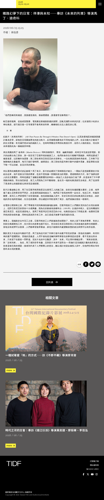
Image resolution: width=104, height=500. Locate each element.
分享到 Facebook (86, 264)
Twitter (88, 474)
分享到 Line (98, 264)
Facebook (83, 474)
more (9, 370)
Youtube (92, 474)
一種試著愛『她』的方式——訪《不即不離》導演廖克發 (40, 355)
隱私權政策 (94, 465)
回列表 (49, 282)
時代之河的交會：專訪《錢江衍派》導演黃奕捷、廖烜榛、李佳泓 (46, 430)
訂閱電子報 (94, 461)
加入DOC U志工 (92, 469)
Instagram (96, 474)
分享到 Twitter (92, 264)
